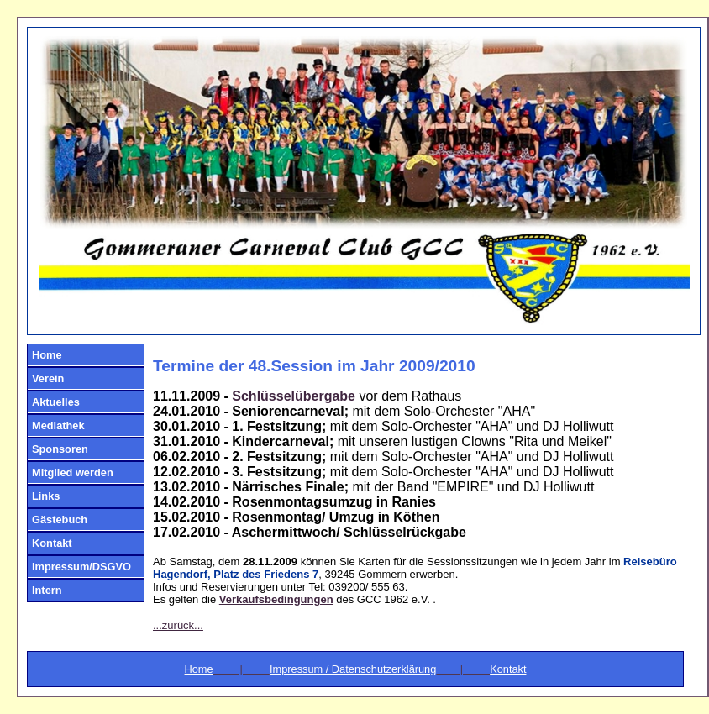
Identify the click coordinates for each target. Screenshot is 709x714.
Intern (47, 590)
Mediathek (58, 425)
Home (47, 355)
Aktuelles (56, 402)
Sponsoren (60, 449)
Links (46, 496)
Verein (48, 378)
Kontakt (52, 543)
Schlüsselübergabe (293, 396)
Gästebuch (59, 519)
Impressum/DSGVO (81, 566)
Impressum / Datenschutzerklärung (353, 669)
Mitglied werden (72, 472)
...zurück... (178, 625)
